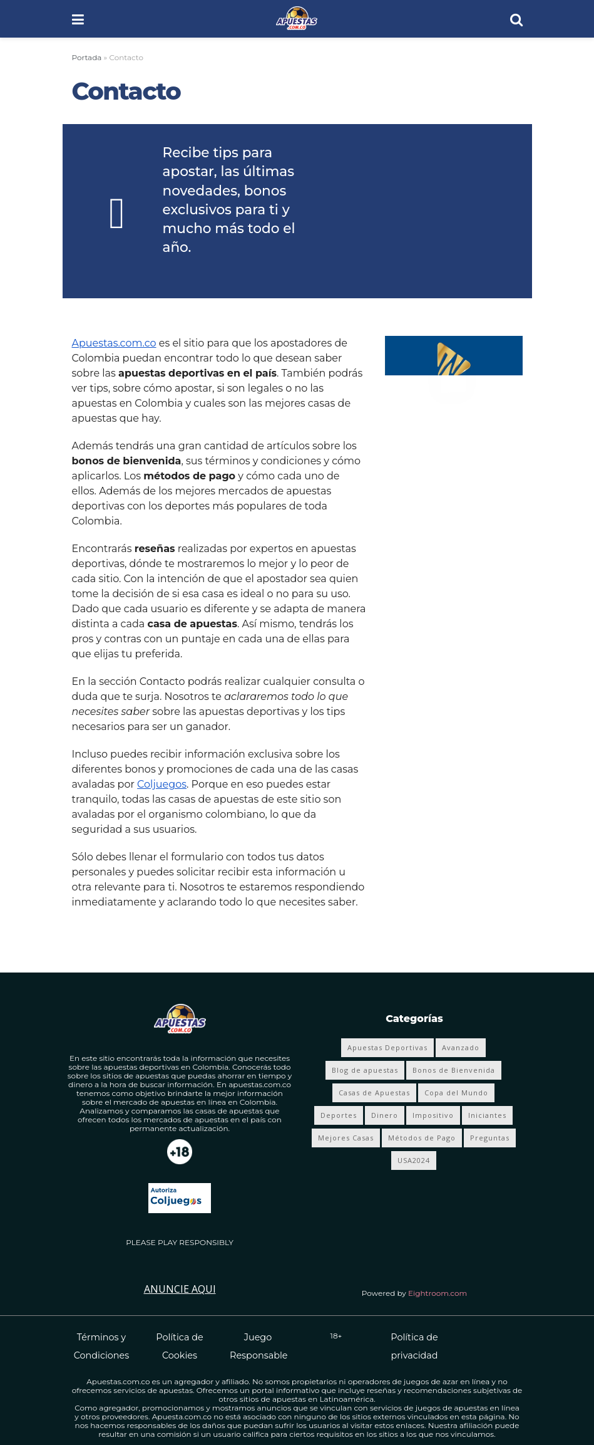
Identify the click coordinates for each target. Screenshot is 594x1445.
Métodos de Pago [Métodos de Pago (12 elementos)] (422, 1137)
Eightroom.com (437, 1293)
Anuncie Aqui (180, 1289)
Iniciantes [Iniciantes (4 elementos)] (487, 1115)
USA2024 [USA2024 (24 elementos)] (413, 1160)
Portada (87, 57)
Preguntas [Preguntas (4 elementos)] (490, 1137)
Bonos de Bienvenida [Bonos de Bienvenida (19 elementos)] (453, 1070)
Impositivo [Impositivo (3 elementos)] (433, 1115)
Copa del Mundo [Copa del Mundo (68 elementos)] (456, 1092)
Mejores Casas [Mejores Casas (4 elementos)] (346, 1137)
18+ (336, 1335)
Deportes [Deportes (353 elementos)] (338, 1115)
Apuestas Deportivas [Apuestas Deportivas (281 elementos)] (387, 1047)
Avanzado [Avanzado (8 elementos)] (460, 1047)
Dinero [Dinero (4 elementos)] (384, 1115)
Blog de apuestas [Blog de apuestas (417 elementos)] (365, 1070)
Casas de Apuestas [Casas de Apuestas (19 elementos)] (374, 1092)
